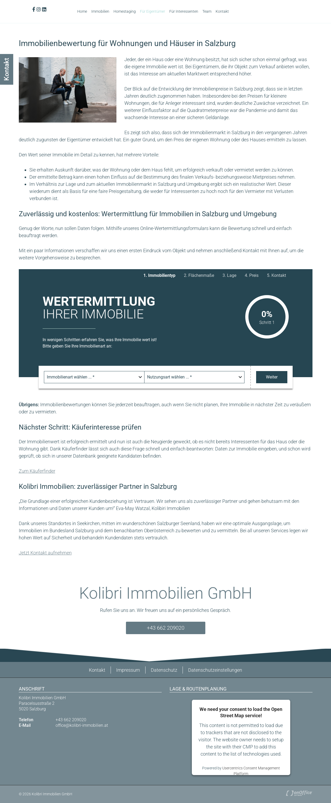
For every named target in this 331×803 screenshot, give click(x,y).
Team (206, 11)
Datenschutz (164, 670)
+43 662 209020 (165, 628)
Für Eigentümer (152, 11)
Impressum (128, 670)
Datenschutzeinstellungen (215, 670)
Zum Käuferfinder (37, 471)
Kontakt (222, 11)
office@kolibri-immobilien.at (82, 725)
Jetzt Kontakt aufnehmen (45, 553)
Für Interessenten (183, 11)
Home (82, 11)
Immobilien (100, 11)
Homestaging (125, 11)
